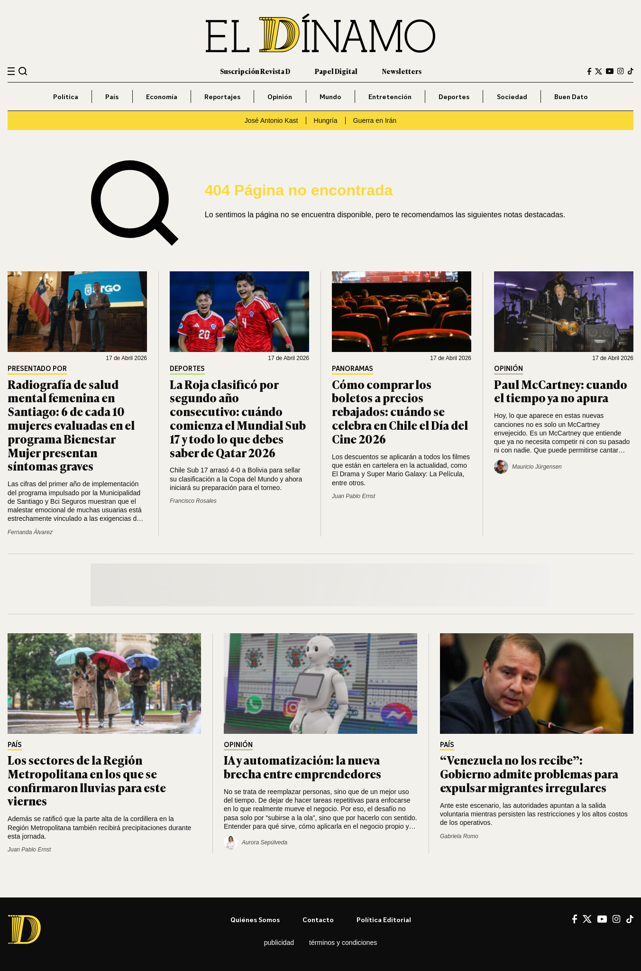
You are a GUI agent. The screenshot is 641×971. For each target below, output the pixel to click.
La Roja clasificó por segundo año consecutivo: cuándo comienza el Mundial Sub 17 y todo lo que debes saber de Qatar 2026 (238, 418)
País (112, 96)
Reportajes (222, 96)
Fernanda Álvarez (30, 532)
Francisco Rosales (193, 501)
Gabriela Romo (459, 836)
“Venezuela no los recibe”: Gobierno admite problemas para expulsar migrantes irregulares (529, 773)
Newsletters (401, 71)
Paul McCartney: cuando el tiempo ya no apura (560, 391)
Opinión (279, 96)
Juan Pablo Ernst (353, 496)
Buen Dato (571, 96)
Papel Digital (336, 71)
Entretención (390, 96)
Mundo (330, 96)
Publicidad (279, 942)
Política (65, 96)
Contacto (318, 920)
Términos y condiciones (343, 942)
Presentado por (37, 368)
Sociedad (512, 96)
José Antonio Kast (271, 120)
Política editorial (384, 920)
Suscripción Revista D (255, 71)
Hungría (326, 120)
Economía (161, 96)
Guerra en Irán (375, 120)
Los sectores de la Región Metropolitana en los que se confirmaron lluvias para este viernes (87, 780)
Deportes (454, 96)
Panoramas (352, 368)
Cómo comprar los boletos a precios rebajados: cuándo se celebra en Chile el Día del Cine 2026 (400, 411)
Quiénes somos (255, 920)
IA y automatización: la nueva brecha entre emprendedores (302, 766)
